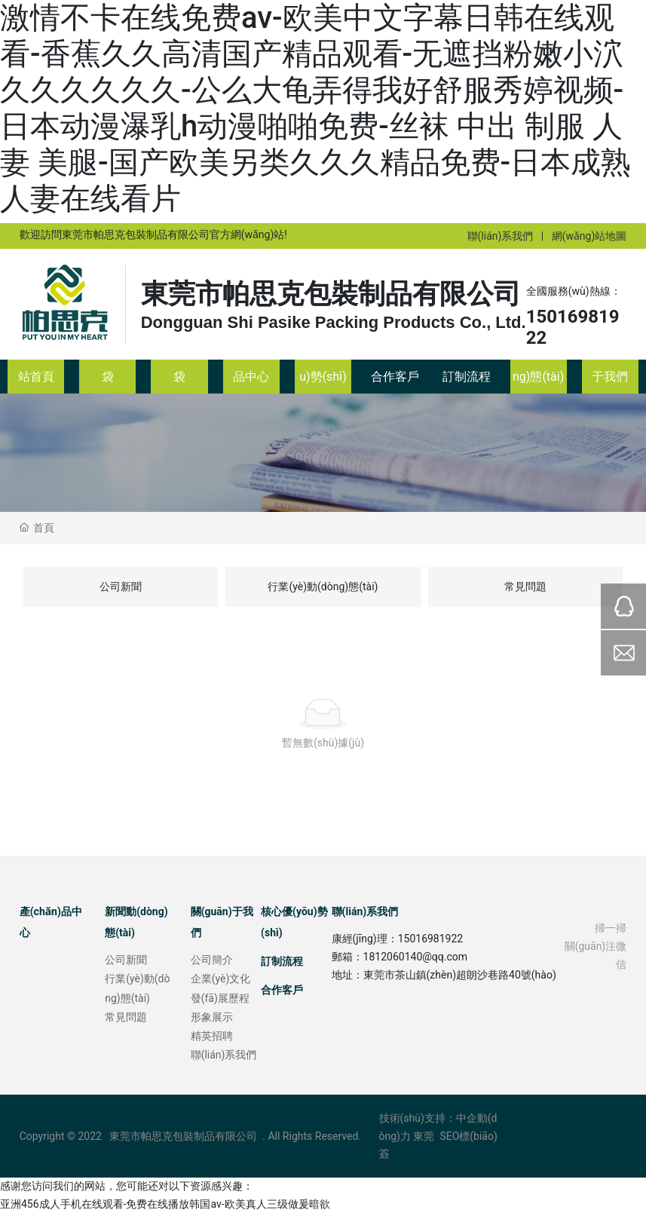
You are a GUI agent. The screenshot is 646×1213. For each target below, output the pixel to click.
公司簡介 (212, 960)
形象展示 (212, 1017)
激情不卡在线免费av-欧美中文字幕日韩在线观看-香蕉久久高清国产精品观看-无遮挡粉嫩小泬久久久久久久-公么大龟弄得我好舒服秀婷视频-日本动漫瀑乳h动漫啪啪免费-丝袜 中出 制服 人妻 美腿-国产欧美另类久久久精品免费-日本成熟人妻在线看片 (315, 108)
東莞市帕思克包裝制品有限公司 (331, 294)
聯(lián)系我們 (500, 236)
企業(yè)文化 (221, 979)
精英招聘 (212, 1036)
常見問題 (525, 586)
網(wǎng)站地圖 (589, 236)
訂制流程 (282, 961)
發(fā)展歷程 (220, 998)
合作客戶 (282, 990)
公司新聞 (121, 586)
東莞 (423, 1136)
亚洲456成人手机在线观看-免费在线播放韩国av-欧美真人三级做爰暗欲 (165, 1204)
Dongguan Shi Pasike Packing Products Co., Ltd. (333, 322)
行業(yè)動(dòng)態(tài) (323, 586)
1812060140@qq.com (415, 957)
